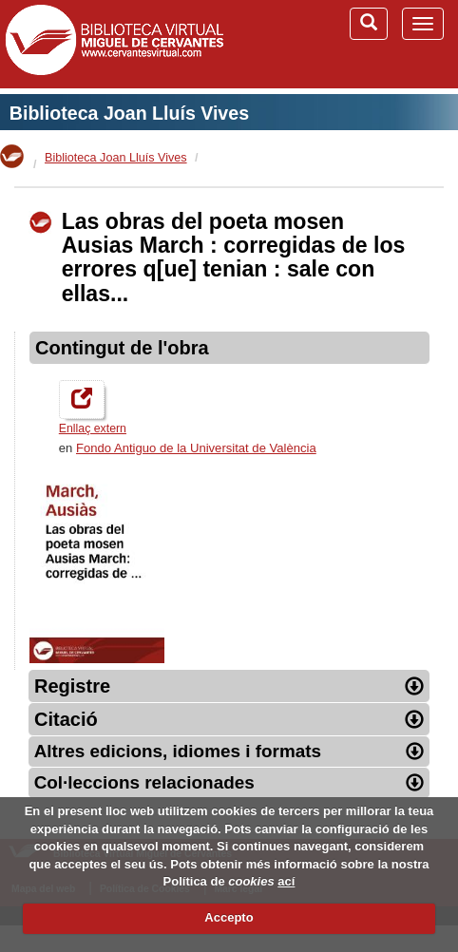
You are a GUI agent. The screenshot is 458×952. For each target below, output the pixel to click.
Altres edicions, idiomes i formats (229, 751)
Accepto (228, 917)
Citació (229, 719)
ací (286, 881)
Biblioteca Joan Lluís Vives (129, 113)
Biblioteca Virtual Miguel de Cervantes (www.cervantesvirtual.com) (114, 44)
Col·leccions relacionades (229, 782)
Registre (229, 686)
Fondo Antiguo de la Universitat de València (196, 448)
